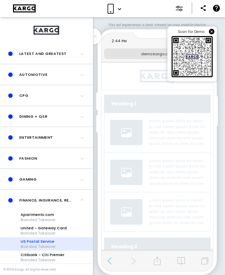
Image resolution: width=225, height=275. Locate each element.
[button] (46, 53)
